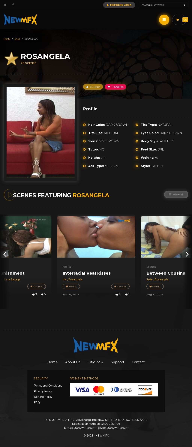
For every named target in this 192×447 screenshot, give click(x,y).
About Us (72, 362)
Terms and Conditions (48, 385)
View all (176, 194)
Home (52, 362)
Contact (138, 362)
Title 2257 (96, 362)
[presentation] (4, 254)
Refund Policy (43, 397)
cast (17, 39)
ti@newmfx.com (84, 427)
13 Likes (93, 87)
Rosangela (75, 279)
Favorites (36, 286)
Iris (65, 279)
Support (117, 362)
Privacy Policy (43, 391)
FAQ (37, 402)
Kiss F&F (67, 266)
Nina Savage (12, 279)
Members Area (119, 4)
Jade (149, 279)
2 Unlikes (115, 87)
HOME (7, 39)
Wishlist (71, 286)
